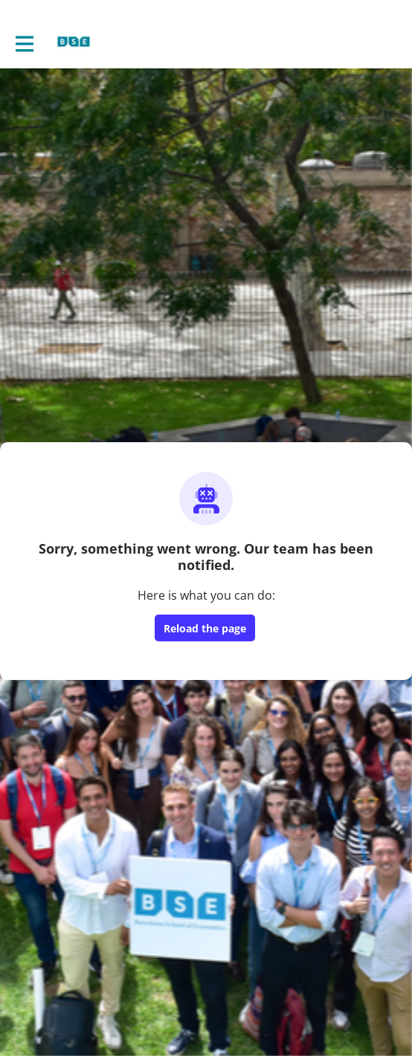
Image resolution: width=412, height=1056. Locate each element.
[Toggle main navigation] (24, 42)
